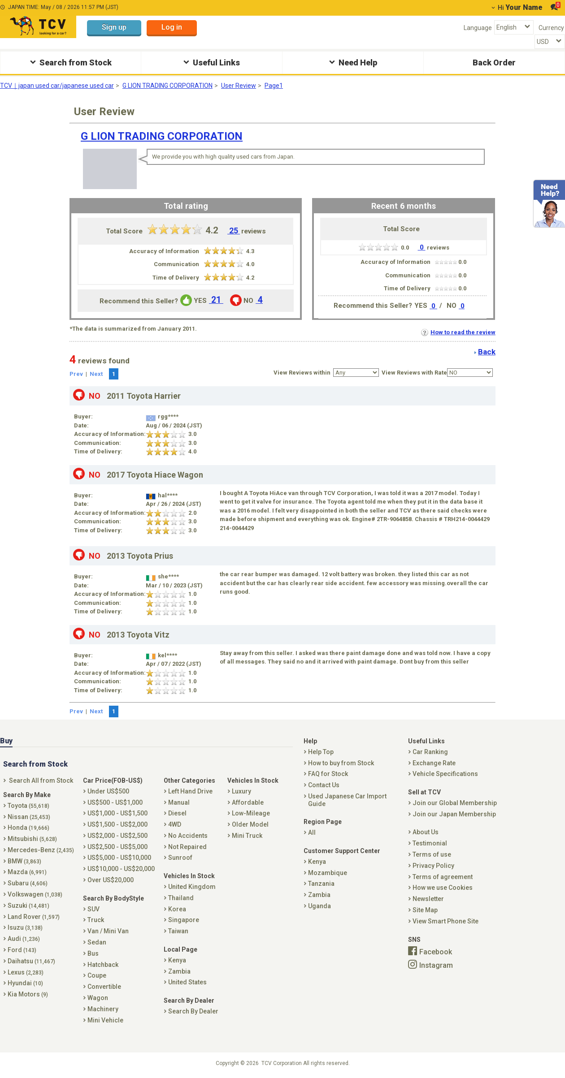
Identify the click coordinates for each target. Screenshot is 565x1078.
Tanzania (321, 883)
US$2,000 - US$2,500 (117, 835)
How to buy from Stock (341, 763)
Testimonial (430, 843)
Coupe (96, 975)
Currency (551, 27)
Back (486, 351)
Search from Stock (70, 62)
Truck (95, 919)
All (312, 832)
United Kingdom (192, 886)
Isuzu (25, 927)
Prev (76, 374)
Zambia (179, 971)
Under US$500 (108, 791)
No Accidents (188, 835)
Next (96, 374)
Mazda (27, 871)
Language (478, 27)
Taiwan (178, 931)
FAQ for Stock (328, 773)
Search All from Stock (41, 780)
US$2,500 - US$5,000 (117, 846)
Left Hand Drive (190, 791)
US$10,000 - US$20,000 (121, 868)
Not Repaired (187, 846)
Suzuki (28, 905)
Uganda (319, 906)
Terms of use (432, 854)
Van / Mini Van (108, 931)
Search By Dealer (193, 1011)
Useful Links (210, 62)
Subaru (28, 883)
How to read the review (458, 332)
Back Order (494, 62)
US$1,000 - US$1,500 (117, 813)
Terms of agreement (443, 876)
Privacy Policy (433, 865)
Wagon (97, 997)
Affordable (248, 802)
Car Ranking (430, 751)
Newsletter (428, 898)
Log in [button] (171, 27)
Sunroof (180, 857)
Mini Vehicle (105, 1020)
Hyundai (25, 983)
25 (233, 230)
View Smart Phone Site (445, 921)
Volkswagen (35, 894)
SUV (93, 909)
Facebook (435, 952)
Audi (24, 938)
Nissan (29, 816)
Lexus (25, 972)
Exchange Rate (434, 763)
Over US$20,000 (110, 880)
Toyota (28, 805)
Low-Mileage (251, 813)
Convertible (104, 986)
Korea (177, 909)
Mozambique (327, 872)
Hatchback (102, 964)
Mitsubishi (32, 838)
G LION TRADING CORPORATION (167, 85)
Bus (93, 953)
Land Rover (34, 916)
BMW (24, 861)
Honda (28, 827)
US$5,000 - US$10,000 (119, 857)
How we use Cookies (443, 887)
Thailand (181, 897)
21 (216, 300)
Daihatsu (31, 961)
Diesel (177, 813)
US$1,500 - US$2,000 (117, 824)
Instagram (436, 965)
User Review (238, 85)
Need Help (352, 62)
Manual (179, 802)
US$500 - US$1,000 (115, 802)
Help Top (321, 751)
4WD (174, 824)
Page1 (274, 85)
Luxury (241, 791)
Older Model (250, 824)
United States (187, 982)
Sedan (96, 942)
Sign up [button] (114, 27)
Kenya (177, 960)
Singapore (183, 919)
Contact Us (323, 785)
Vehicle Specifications (445, 773)
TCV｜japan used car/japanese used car (57, 85)
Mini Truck (247, 835)
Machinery (102, 1009)
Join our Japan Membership (454, 814)
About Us (426, 832)
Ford (22, 949)
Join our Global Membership (455, 802)
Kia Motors (28, 994)
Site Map (425, 910)
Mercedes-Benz (41, 850)
